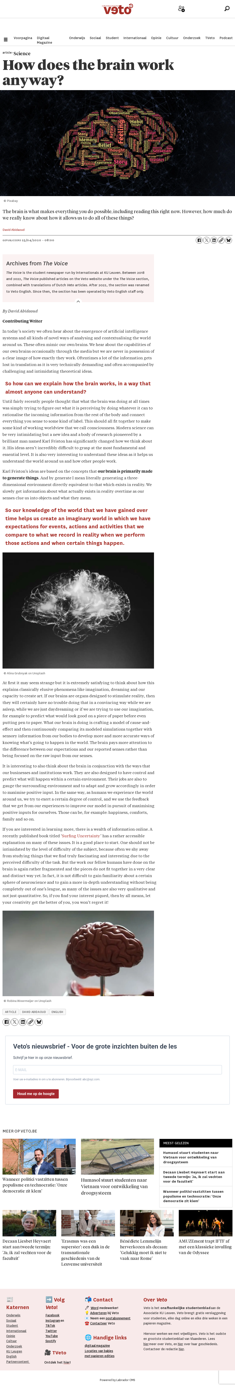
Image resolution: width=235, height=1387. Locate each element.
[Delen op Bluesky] (228, 240)
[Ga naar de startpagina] (118, 17)
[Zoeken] (227, 17)
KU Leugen (14, 1351)
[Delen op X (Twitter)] (206, 240)
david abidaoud (34, 1012)
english (57, 1012)
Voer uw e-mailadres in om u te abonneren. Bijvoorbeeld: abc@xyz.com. (56, 1079)
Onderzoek (192, 38)
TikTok (50, 1326)
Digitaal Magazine (44, 40)
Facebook (52, 1315)
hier (146, 1344)
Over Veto (211, 18)
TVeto (210, 38)
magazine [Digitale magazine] (98, 1346)
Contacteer (98, 1323)
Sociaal (95, 38)
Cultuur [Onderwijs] (11, 1341)
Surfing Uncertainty (81, 836)
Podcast (226, 38)
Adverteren (98, 1313)
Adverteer (166, 18)
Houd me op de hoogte (36, 1094)
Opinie (156, 38)
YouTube (51, 1336)
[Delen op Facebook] (199, 240)
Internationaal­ (16, 1331)
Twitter (51, 1331)
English (11, 1356)
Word (94, 1308)
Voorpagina (23, 38)
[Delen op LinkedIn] (213, 240)
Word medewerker (181, 20)
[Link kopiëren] (221, 240)
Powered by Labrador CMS (117, 1380)
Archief (197, 18)
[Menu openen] (6, 40)
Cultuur (172, 38)
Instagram (52, 1320)
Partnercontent (17, 1362)
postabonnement (118, 1318)
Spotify (50, 1341)
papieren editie (102, 1356)
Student (112, 38)
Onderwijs (77, 38)
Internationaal (134, 38)
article (11, 1012)
